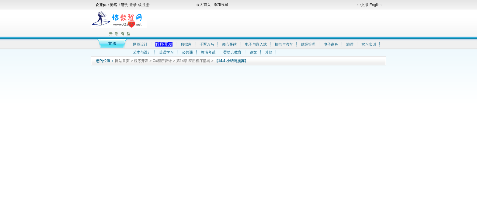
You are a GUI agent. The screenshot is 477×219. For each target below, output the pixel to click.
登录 (133, 5)
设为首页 (203, 4)
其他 (268, 52)
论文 (253, 52)
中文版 (362, 5)
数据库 (186, 44)
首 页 (112, 43)
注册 (146, 5)
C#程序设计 (162, 61)
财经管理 (308, 44)
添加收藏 (221, 4)
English (375, 5)
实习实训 (368, 44)
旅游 (349, 44)
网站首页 (122, 61)
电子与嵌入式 (256, 44)
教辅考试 (208, 52)
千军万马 (207, 44)
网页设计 (140, 44)
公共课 (187, 52)
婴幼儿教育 (232, 52)
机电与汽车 (284, 44)
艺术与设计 (142, 52)
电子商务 (331, 44)
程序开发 (163, 44)
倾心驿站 (229, 44)
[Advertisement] (265, 23)
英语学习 (166, 52)
